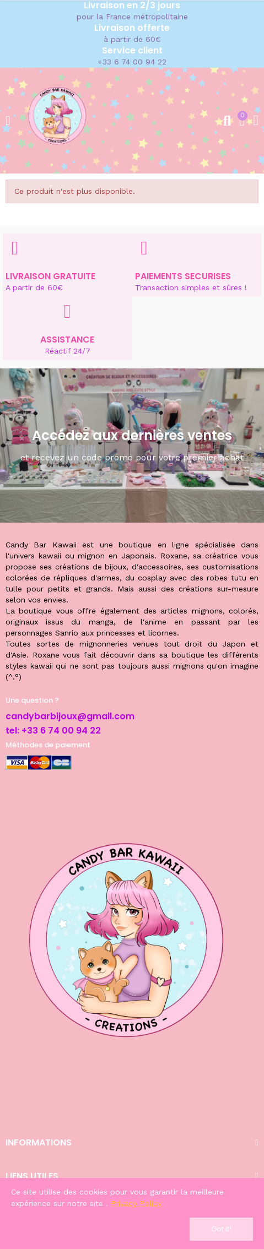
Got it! (221, 1229)
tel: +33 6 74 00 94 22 (53, 730)
